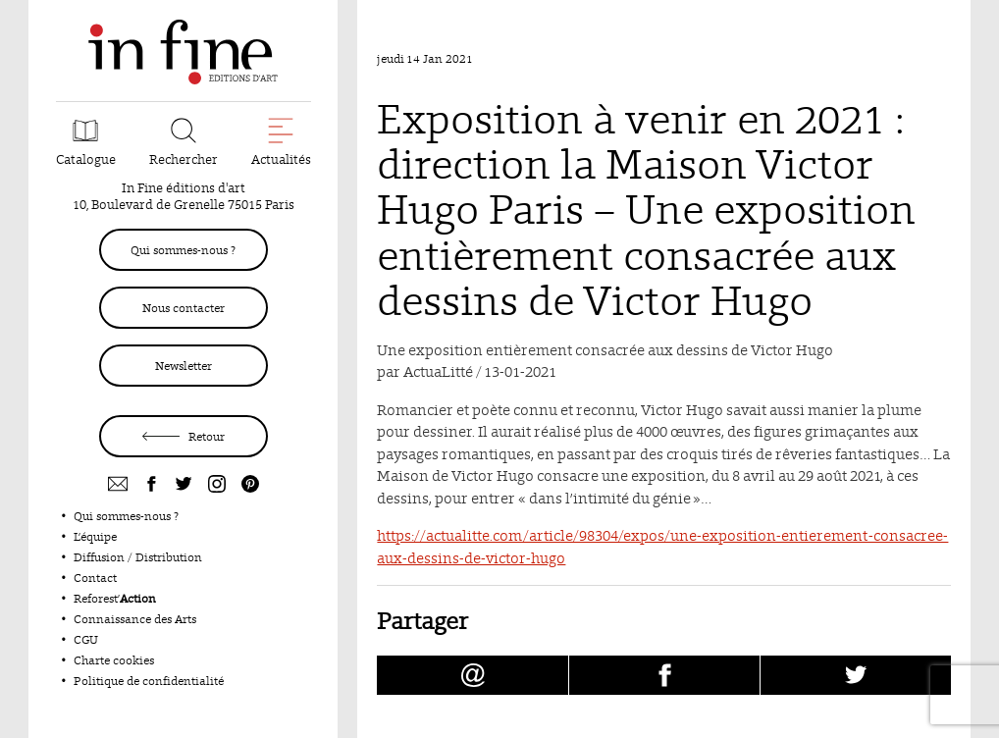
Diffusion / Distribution (138, 557)
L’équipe (95, 536)
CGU (86, 639)
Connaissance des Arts (135, 618)
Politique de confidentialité (149, 680)
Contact (95, 577)
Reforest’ (115, 598)
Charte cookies (114, 660)
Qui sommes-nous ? (183, 249)
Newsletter (183, 365)
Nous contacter (183, 307)
